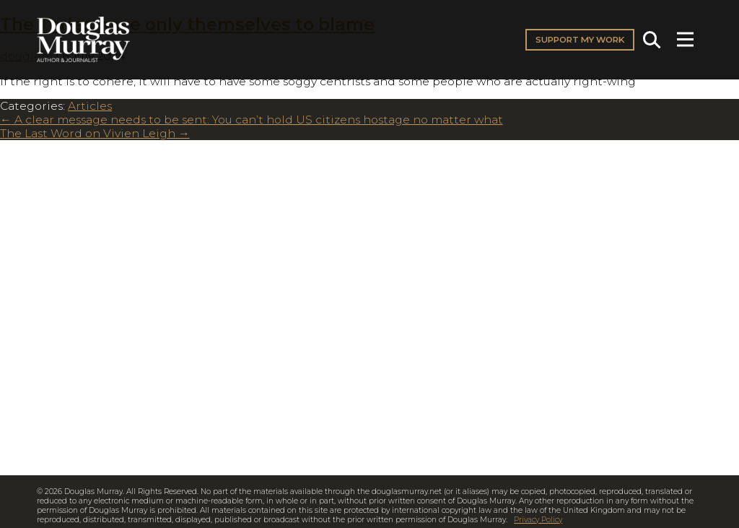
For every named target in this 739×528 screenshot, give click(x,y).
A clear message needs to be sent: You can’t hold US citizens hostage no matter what (251, 119)
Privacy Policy (538, 519)
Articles (90, 106)
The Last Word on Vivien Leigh (95, 133)
